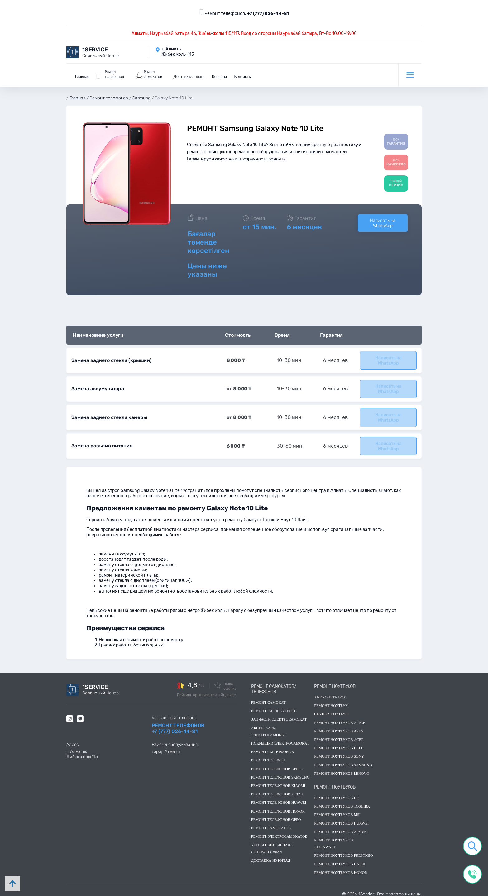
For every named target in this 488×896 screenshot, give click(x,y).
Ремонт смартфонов (272, 747)
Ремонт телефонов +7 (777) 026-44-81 (178, 724)
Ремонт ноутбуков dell (338, 743)
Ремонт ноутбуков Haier (339, 860)
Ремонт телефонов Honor (278, 807)
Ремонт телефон (268, 756)
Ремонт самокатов (271, 824)
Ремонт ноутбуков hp (336, 793)
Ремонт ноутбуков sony (339, 752)
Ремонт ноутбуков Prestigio (343, 851)
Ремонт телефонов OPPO (276, 815)
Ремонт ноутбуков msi (337, 810)
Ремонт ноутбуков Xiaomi (341, 827)
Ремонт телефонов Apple (277, 764)
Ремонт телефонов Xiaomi (278, 781)
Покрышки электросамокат (280, 739)
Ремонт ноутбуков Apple (339, 718)
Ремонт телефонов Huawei (278, 798)
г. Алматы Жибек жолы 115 (178, 51)
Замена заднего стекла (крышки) (109, 358)
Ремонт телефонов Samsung (280, 773)
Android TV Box (330, 693)
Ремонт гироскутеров (274, 706)
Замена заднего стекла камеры (108, 414)
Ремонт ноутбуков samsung (343, 761)
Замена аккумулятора (97, 386)
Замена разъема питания (101, 442)
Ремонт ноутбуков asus (338, 727)
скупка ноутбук (331, 710)
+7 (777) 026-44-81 (268, 13)
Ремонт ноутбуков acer (339, 735)
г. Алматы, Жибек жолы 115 (82, 750)
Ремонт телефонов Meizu (277, 790)
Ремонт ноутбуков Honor (340, 868)
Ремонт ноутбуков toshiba (342, 802)
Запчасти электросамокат (279, 715)
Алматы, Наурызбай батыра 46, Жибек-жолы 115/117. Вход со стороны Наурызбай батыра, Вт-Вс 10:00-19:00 (244, 33)
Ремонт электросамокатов (279, 832)
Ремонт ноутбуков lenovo (341, 769)
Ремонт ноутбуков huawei (341, 819)
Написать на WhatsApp (382, 221)
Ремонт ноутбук (331, 701)
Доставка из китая (270, 856)
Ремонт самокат (268, 698)
